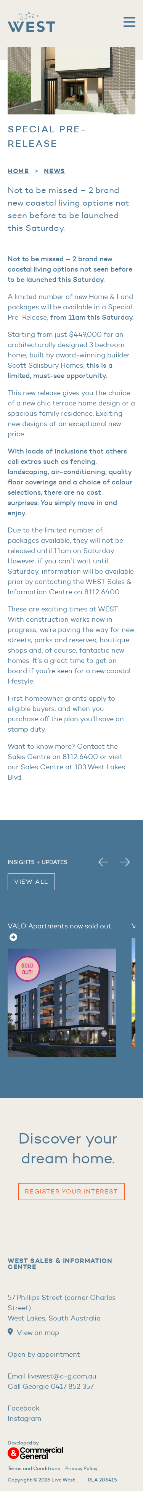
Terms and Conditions (34, 1468)
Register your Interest (71, 1191)
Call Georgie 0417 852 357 (51, 1386)
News (54, 171)
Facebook (24, 1408)
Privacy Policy (81, 1468)
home (18, 171)
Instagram (24, 1418)
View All (31, 881)
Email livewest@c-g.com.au (52, 1376)
